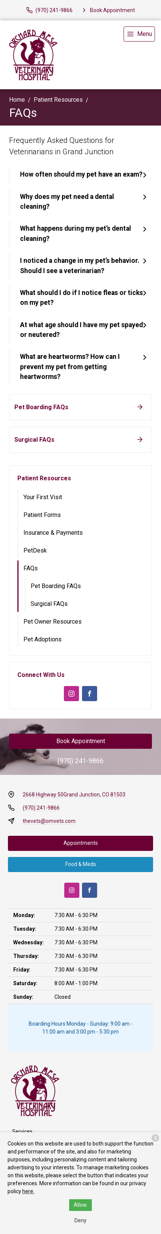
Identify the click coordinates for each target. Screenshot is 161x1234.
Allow (80, 1205)
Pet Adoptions (42, 639)
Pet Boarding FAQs (56, 586)
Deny (80, 1220)
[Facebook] (89, 693)
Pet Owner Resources (52, 621)
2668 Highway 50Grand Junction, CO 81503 (74, 795)
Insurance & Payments (53, 532)
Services (22, 1131)
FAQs (30, 568)
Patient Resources (58, 99)
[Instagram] (71, 693)
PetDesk (35, 550)
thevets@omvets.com (49, 821)
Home (17, 99)
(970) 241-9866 (80, 761)
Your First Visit (42, 497)
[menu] (139, 34)
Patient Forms (42, 514)
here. (28, 1191)
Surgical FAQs (49, 603)
